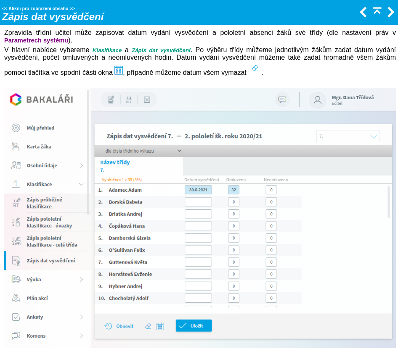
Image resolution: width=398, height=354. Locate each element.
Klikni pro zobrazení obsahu (38, 8)
